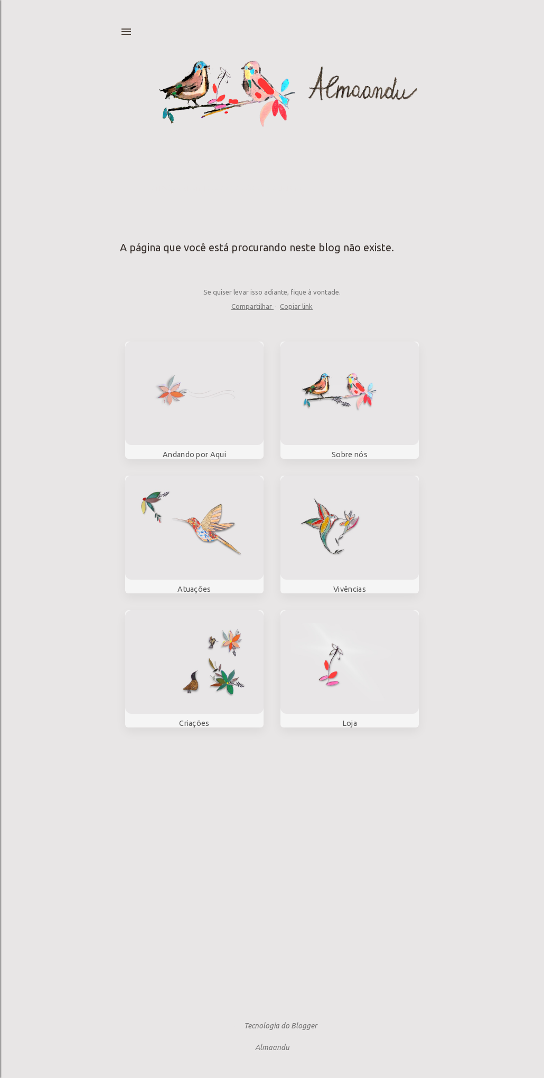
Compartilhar (252, 306)
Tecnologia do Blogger (272, 1025)
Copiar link (296, 306)
